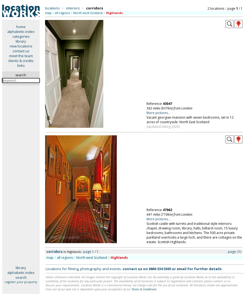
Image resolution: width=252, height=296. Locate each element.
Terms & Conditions (143, 289)
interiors (73, 8)
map (48, 13)
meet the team (21, 55)
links (21, 65)
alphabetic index (21, 31)
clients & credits (21, 60)
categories (21, 36)
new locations (21, 46)
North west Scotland (88, 13)
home (21, 26)
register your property (21, 282)
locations (52, 8)
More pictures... (158, 113)
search (21, 277)
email (181, 268)
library (21, 41)
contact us (21, 51)
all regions (62, 13)
